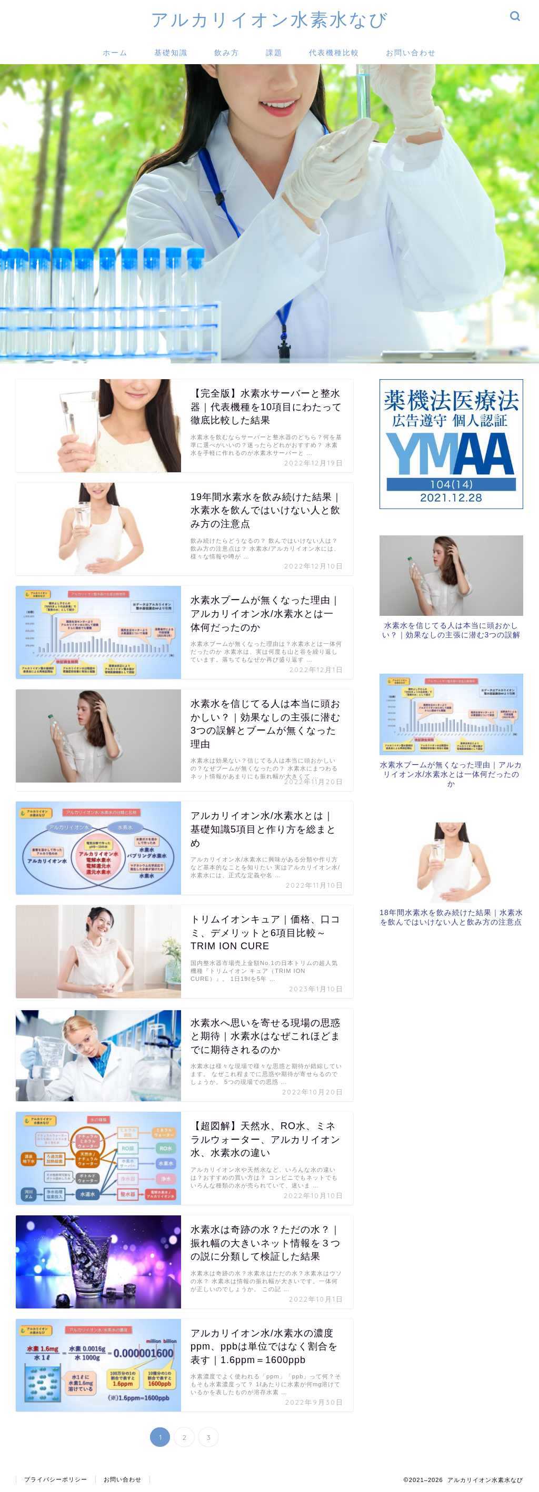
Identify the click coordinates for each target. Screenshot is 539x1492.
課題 (274, 52)
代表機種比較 (334, 52)
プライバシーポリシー (55, 1479)
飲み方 (226, 52)
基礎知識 (171, 52)
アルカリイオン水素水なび (270, 19)
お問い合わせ (411, 52)
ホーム (115, 52)
